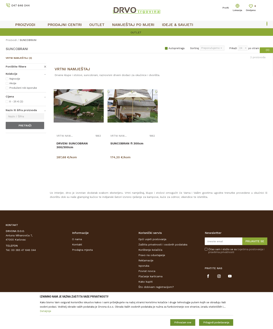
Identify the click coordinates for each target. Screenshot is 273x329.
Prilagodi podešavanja (216, 322)
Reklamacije (145, 260)
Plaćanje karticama (150, 276)
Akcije (12, 83)
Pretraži (25, 125)
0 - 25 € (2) (16, 101)
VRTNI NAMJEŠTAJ (19, 58)
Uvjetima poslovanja (250, 249)
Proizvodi (11, 40)
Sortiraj (194, 48)
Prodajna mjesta (82, 249)
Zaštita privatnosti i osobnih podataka (162, 244)
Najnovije (14, 78)
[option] (136, 32)
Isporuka (143, 265)
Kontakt (77, 244)
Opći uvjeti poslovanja (152, 239)
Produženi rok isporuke (23, 87)
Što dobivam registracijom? (156, 286)
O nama (77, 239)
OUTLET (136, 32)
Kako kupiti (145, 281)
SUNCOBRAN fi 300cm (126, 143)
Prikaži (233, 48)
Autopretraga (176, 48)
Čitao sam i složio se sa (236, 251)
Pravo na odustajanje (151, 255)
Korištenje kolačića (150, 249)
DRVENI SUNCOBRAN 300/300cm (72, 145)
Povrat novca (146, 271)
